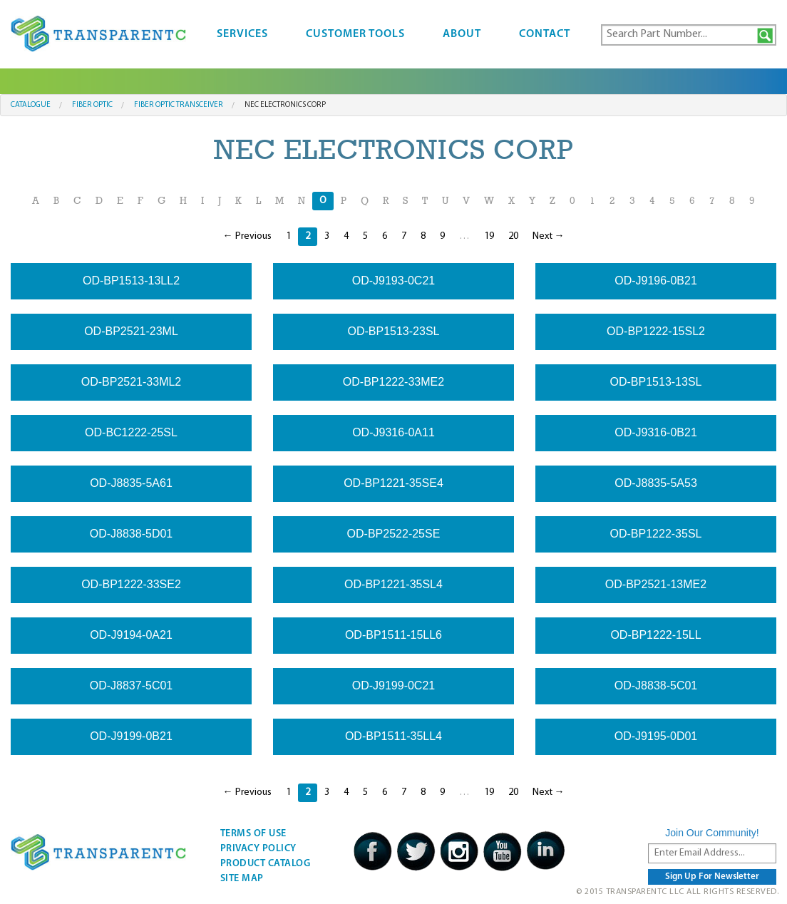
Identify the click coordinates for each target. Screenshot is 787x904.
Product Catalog (265, 863)
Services (242, 34)
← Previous (247, 236)
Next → (549, 236)
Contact (544, 34)
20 (513, 236)
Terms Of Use (253, 833)
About (462, 34)
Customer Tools (355, 34)
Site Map (242, 878)
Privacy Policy (258, 848)
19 (489, 236)
